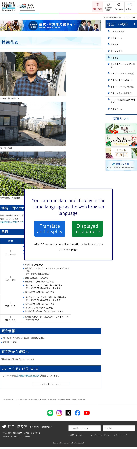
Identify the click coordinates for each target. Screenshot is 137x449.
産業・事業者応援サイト (32, 399)
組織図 (109, 428)
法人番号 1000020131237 (41, 427)
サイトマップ (121, 435)
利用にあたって (76, 435)
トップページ (6, 399)
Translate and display (49, 229)
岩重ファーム (116, 109)
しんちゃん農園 (117, 31)
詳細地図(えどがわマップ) (13, 222)
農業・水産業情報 (49, 399)
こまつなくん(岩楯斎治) (121, 93)
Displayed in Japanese (87, 229)
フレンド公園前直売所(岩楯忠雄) (122, 101)
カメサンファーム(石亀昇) (122, 73)
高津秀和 (114, 45)
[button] (119, 7)
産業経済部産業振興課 (28, 376)
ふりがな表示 (108, 9)
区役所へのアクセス (80, 428)
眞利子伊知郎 (116, 51)
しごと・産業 (18, 399)
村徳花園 (114, 58)
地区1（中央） (118, 24)
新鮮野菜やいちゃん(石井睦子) (122, 65)
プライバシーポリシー (102, 435)
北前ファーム (116, 38)
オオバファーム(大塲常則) (122, 87)
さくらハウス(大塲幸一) (121, 80)
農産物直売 (61, 399)
